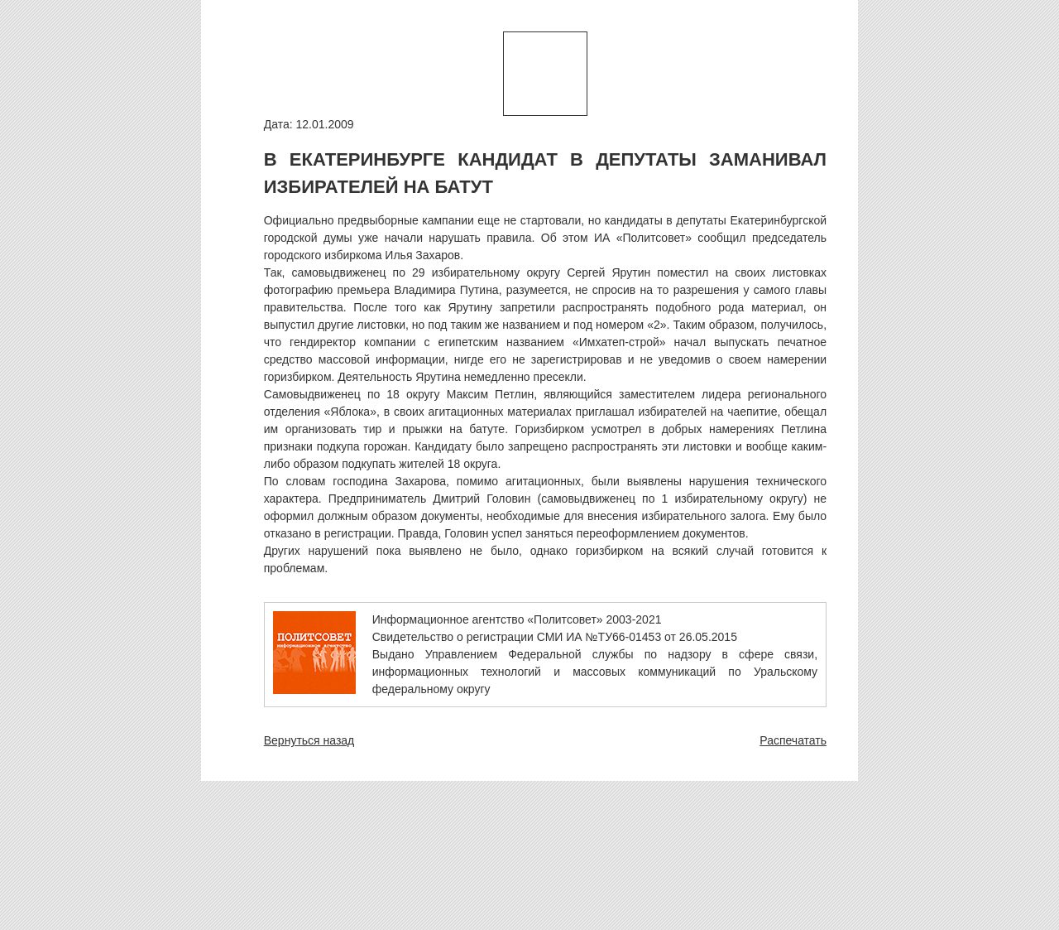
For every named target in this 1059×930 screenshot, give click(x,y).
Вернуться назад (309, 740)
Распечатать (793, 740)
